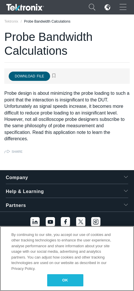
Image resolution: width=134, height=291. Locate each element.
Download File (29, 76)
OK (65, 280)
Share (17, 151)
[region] (67, 258)
